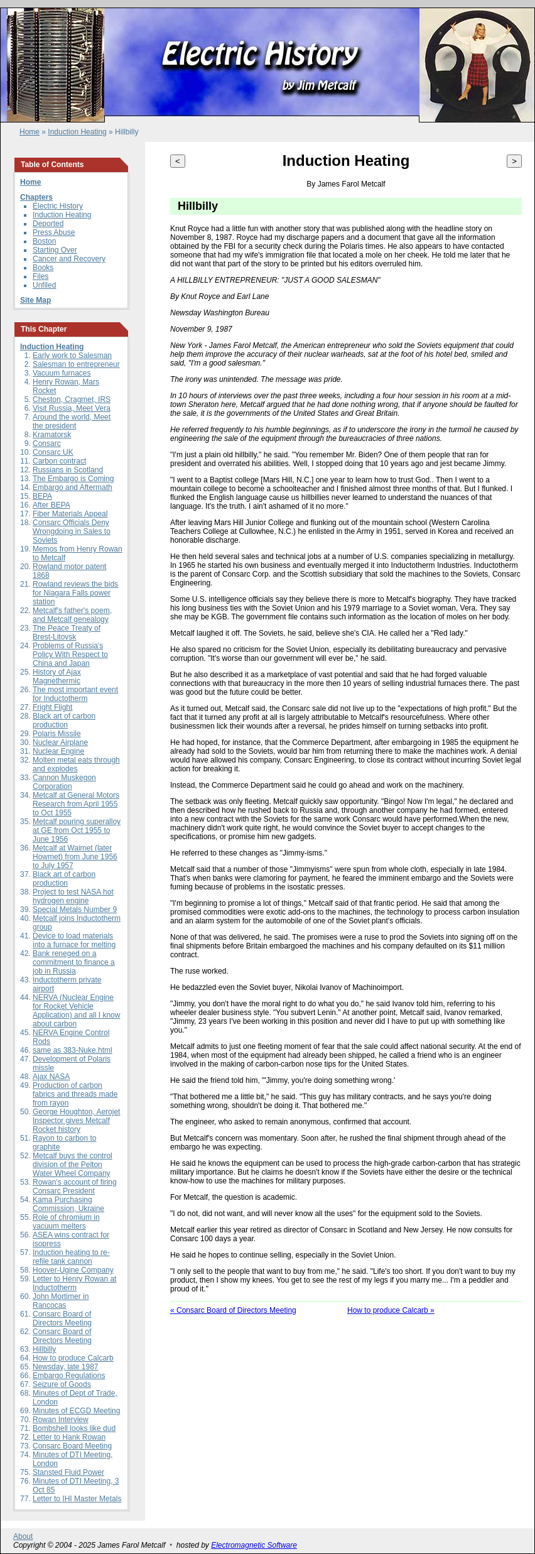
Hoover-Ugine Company (73, 1270)
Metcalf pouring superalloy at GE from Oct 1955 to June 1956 (77, 830)
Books (43, 267)
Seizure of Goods (62, 1384)
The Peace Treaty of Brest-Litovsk (66, 632)
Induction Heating (77, 132)
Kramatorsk (52, 434)
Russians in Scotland (68, 469)
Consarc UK (53, 452)
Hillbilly (44, 1349)
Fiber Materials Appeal (70, 513)
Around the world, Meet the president (72, 421)
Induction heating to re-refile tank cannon (71, 1257)
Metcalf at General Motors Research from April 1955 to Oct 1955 (76, 804)
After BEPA (51, 505)
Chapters (36, 197)
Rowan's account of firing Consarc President (75, 1186)
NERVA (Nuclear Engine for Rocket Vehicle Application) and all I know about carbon (76, 1010)
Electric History (58, 206)
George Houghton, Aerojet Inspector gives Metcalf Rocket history (76, 1120)
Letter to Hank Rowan (69, 1437)
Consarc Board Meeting (72, 1446)
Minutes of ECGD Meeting (76, 1410)
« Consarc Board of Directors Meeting (233, 1310)
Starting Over (55, 250)
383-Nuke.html (87, 1050)
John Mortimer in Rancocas (61, 1301)
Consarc (47, 443)
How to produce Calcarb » (391, 1310)
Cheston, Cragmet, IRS (72, 399)
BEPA (42, 496)
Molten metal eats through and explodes (76, 764)
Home (29, 132)
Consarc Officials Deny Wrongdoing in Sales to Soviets (72, 531)
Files (40, 276)
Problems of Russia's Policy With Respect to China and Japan (70, 654)
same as (48, 1050)
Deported (48, 223)
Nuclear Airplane (60, 742)
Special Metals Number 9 (75, 909)
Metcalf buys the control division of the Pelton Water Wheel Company (72, 1164)
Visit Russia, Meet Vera (72, 408)
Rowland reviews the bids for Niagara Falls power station (75, 593)
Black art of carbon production (64, 720)
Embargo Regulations (69, 1375)
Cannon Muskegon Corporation (64, 782)
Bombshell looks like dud (74, 1428)
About (23, 1536)
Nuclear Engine (58, 751)
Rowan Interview (61, 1419)
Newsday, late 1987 (66, 1366)
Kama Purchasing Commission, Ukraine (68, 1204)
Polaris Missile (57, 733)
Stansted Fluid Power (68, 1472)
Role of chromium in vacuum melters (66, 1222)
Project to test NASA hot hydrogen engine (73, 896)
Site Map (35, 300)
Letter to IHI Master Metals (77, 1498)
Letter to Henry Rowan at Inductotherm (74, 1283)
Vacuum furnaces (62, 373)
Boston (44, 241)
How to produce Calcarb (73, 1358)
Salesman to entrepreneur (76, 364)
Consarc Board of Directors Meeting (62, 1318)
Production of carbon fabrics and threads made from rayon (75, 1094)
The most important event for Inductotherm (75, 694)
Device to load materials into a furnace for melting (74, 940)
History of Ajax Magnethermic (57, 676)
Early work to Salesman (72, 355)
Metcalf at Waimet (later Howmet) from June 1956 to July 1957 (75, 857)
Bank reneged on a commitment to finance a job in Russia (74, 962)
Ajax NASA (51, 1076)
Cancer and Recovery (69, 258)
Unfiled (44, 285)
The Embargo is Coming (73, 478)
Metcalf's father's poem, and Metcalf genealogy (72, 615)
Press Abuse (54, 232)
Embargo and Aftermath (72, 487)
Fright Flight (52, 707)
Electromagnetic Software (254, 1545)
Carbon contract (59, 461)
